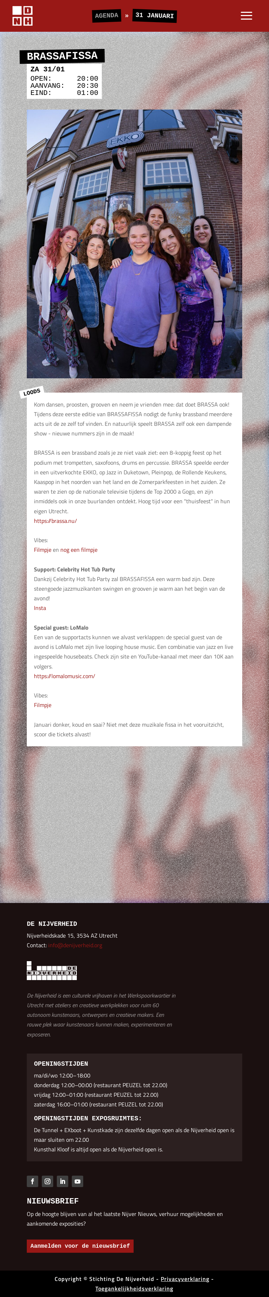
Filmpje (42, 549)
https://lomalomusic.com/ (64, 676)
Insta (40, 608)
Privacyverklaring (185, 1279)
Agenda (106, 16)
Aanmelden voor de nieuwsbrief (80, 1246)
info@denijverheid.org (75, 945)
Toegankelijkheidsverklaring (134, 1288)
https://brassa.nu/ (55, 520)
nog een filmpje (79, 549)
